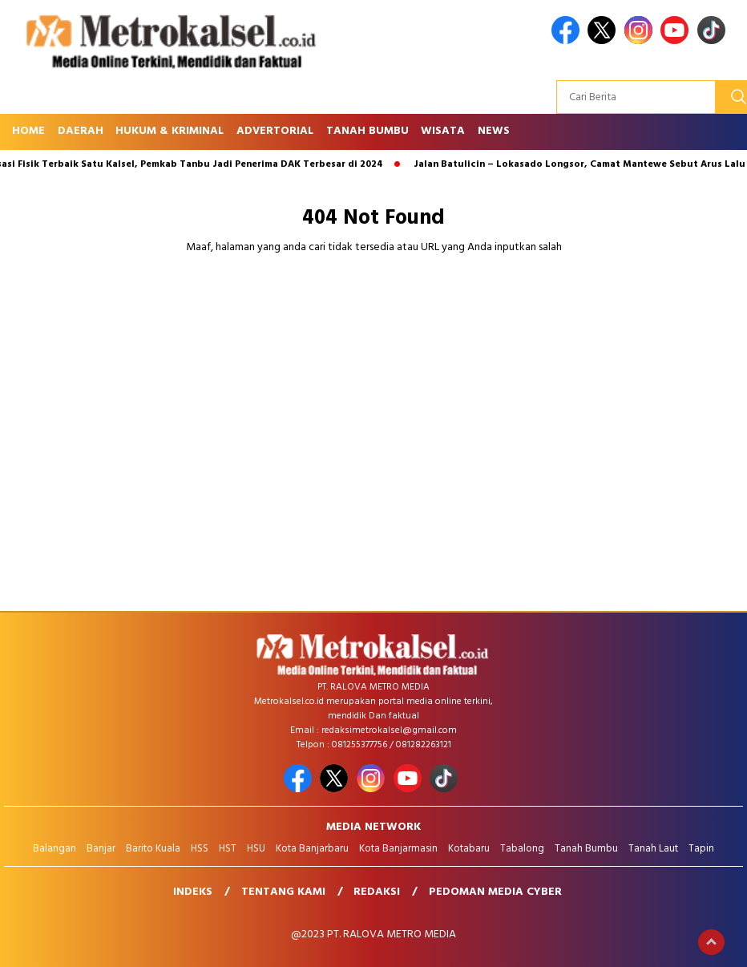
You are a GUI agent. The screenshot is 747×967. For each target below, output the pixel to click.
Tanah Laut (653, 848)
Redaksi (376, 892)
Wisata (443, 131)
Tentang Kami (283, 892)
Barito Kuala (153, 848)
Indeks (192, 892)
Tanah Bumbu (367, 131)
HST (227, 848)
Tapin (701, 848)
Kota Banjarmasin (398, 848)
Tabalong (522, 848)
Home (28, 131)
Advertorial (274, 131)
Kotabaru (469, 848)
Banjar (101, 848)
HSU (256, 848)
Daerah (80, 131)
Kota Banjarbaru (312, 848)
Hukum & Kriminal (169, 131)
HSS (199, 848)
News (494, 131)
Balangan (54, 848)
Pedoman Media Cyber (495, 892)
